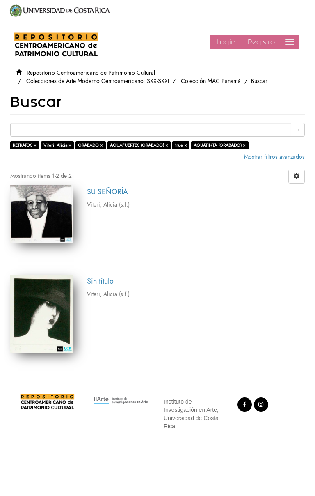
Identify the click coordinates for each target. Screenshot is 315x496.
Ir (297, 129)
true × (181, 145)
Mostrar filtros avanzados (274, 157)
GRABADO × (90, 145)
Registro (261, 41)
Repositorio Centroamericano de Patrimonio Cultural (91, 73)
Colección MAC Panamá (211, 81)
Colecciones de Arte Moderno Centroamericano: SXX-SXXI (97, 81)
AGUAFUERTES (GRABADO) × (139, 145)
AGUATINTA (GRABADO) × (220, 145)
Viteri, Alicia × (57, 145)
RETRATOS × (25, 145)
